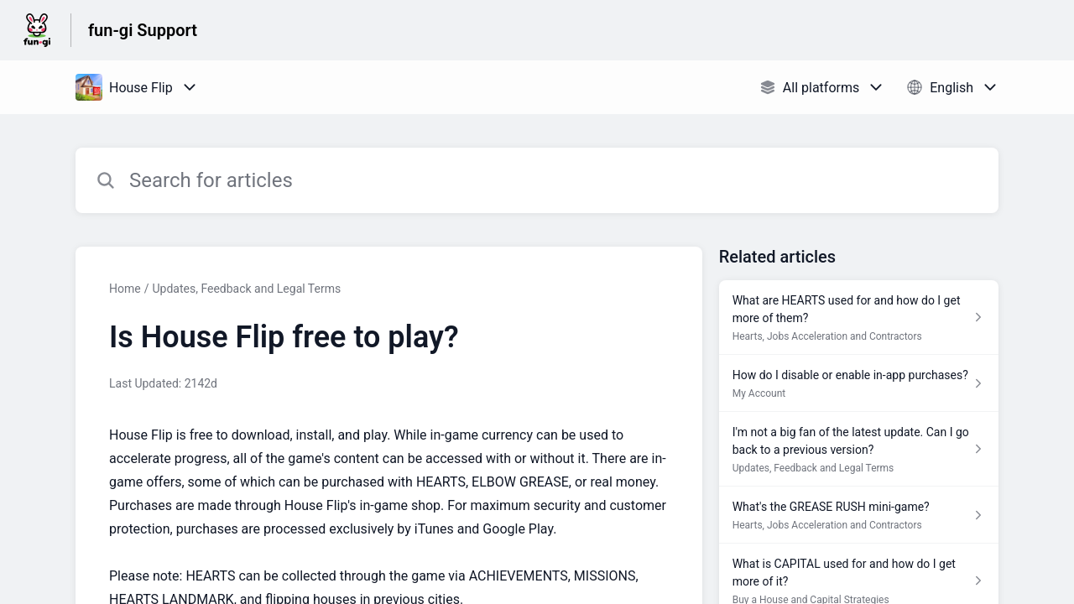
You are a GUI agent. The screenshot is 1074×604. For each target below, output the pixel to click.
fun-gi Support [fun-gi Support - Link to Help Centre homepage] (142, 30)
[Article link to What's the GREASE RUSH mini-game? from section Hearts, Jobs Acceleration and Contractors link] (858, 515)
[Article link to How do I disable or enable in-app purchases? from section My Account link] (858, 383)
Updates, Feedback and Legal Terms (246, 288)
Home (125, 288)
